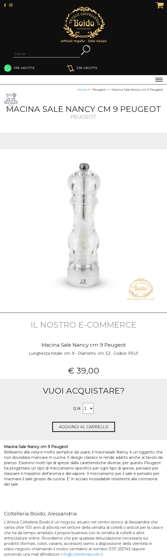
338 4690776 (82, 68)
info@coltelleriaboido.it (82, 554)
